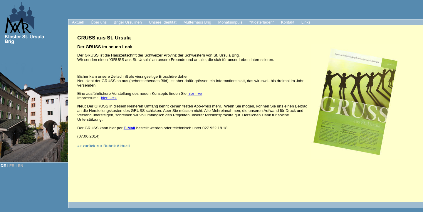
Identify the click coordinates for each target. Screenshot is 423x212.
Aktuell (78, 22)
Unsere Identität (163, 22)
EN (21, 165)
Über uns (99, 22)
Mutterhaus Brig (197, 22)
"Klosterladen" (261, 22)
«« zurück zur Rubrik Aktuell (103, 146)
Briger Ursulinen (128, 22)
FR (12, 165)
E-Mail (129, 128)
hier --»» (195, 93)
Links (305, 22)
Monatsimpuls (230, 22)
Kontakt (287, 22)
